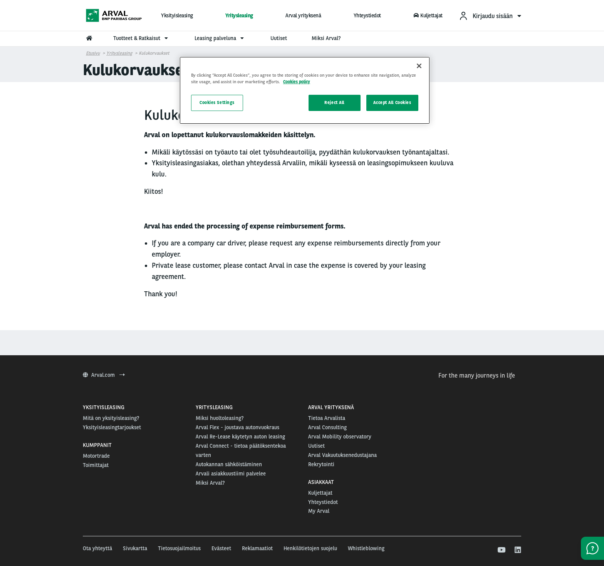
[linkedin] (517, 550)
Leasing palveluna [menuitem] (220, 38)
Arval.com (104, 375)
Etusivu (93, 53)
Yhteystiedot (367, 15)
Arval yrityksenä (303, 15)
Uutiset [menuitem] (278, 38)
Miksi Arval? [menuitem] (326, 38)
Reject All (334, 102)
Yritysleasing (239, 15)
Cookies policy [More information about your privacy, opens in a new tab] (296, 81)
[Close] (419, 65)
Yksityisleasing (177, 15)
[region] (305, 90)
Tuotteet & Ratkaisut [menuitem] (141, 38)
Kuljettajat (428, 15)
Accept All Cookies (392, 102)
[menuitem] (490, 15)
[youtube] (501, 550)
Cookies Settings (217, 102)
